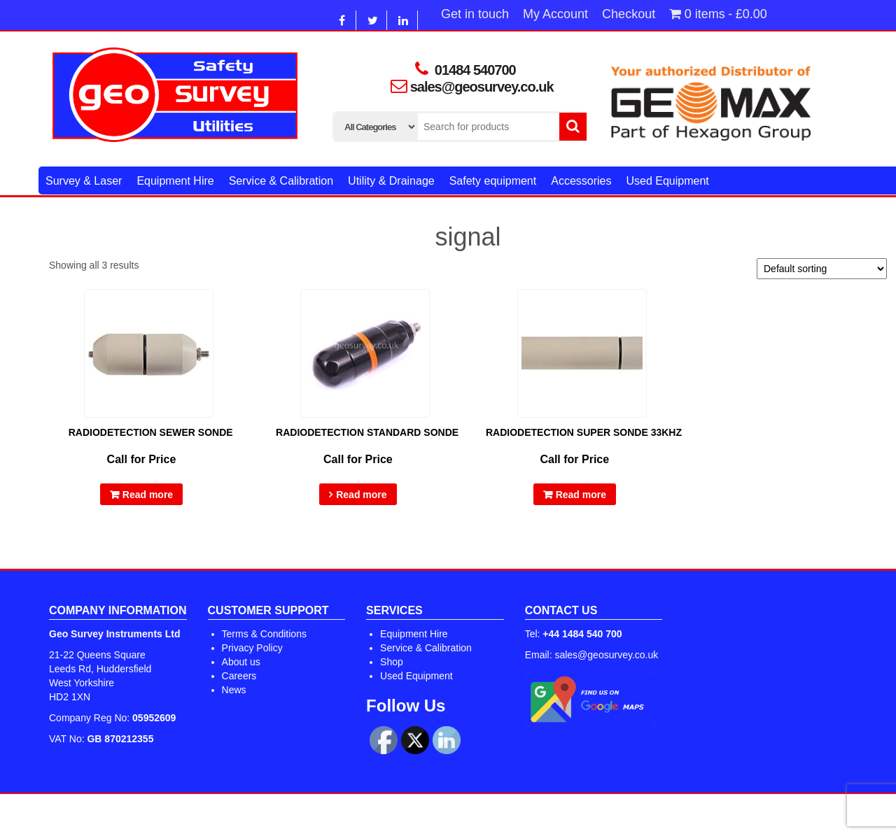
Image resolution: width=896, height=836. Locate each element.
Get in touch (475, 14)
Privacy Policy (252, 647)
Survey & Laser (84, 181)
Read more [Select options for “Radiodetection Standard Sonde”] (361, 494)
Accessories (581, 181)
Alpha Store (522, 815)
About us (241, 661)
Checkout (628, 14)
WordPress (409, 815)
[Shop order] (822, 268)
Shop (391, 661)
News (234, 689)
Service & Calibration (281, 181)
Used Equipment (667, 181)
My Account (555, 14)
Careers (239, 675)
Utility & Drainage (391, 181)
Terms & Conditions (264, 633)
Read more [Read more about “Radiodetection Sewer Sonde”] (147, 494)
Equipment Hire (175, 181)
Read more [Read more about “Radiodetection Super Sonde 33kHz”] (581, 494)
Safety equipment (493, 181)
